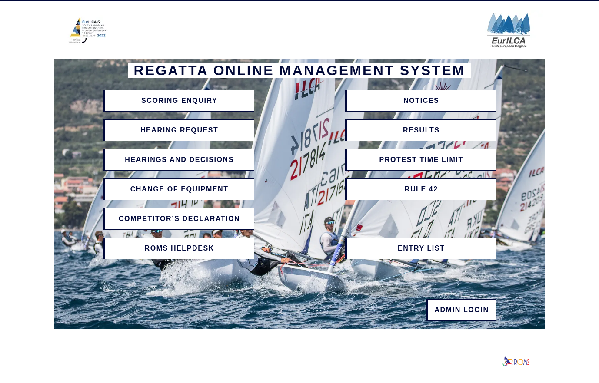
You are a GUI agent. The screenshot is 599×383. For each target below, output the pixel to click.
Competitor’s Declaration (179, 218)
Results (421, 130)
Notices (421, 100)
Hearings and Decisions (179, 159)
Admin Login (461, 310)
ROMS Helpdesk (179, 248)
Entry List (421, 248)
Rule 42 (421, 189)
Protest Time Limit (421, 159)
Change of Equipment (179, 189)
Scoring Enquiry (179, 100)
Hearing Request (179, 130)
